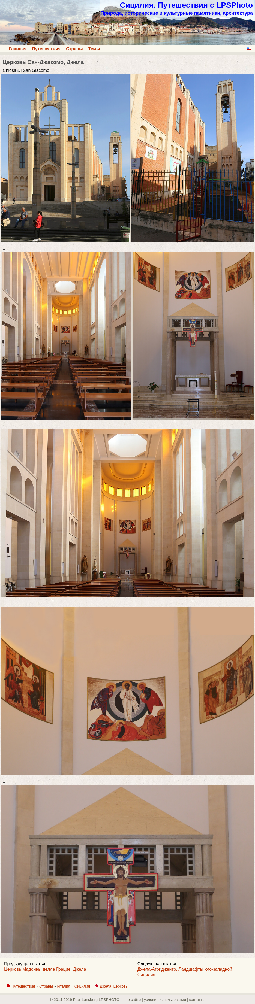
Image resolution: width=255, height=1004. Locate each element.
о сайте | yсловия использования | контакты (166, 999)
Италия (64, 986)
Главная (17, 49)
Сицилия (82, 986)
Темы (94, 49)
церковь (120, 986)
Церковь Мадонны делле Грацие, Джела (45, 969)
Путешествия (46, 49)
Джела (105, 986)
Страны (74, 49)
